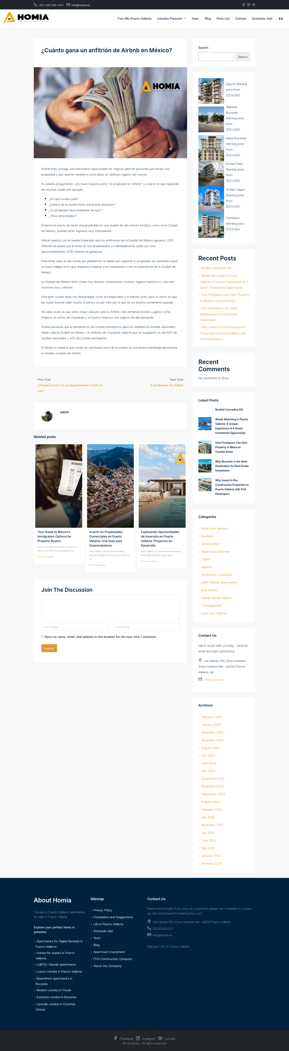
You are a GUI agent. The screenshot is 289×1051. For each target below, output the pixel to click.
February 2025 (211, 716)
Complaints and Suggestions (113, 916)
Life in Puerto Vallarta (108, 923)
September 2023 (213, 793)
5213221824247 (163, 928)
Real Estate (209, 589)
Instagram (146, 1038)
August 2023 (210, 801)
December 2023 (212, 778)
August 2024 (210, 747)
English (206, 558)
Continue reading (45, 556)
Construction (210, 543)
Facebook (124, 1038)
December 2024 (212, 732)
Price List (223, 18)
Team (195, 18)
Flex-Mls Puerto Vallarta (134, 18)
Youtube (166, 1038)
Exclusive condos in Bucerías (56, 996)
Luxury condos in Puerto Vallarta (59, 971)
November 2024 (212, 739)
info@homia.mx (214, 679)
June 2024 (208, 762)
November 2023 (212, 786)
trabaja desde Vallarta (216, 597)
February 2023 (211, 809)
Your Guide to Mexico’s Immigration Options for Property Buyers (54, 536)
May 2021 (208, 847)
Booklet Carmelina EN (216, 267)
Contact (241, 18)
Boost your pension (214, 528)
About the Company (107, 965)
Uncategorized (211, 605)
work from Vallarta (214, 612)
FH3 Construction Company (112, 958)
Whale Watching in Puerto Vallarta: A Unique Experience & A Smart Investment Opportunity (224, 281)
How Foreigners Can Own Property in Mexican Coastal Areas (231, 447)
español (206, 566)
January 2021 (210, 855)
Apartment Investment (109, 951)
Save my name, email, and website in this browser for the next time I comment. (101, 636)
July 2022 (208, 816)
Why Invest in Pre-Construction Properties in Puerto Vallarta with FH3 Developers (223, 332)
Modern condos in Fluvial (54, 989)
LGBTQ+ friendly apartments (56, 964)
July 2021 (207, 832)
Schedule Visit (262, 18)
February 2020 (211, 863)
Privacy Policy (102, 909)
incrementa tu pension (216, 574)
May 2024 (208, 770)
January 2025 (211, 724)
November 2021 (212, 824)
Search (203, 47)
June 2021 (208, 840)
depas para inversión (215, 551)
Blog (208, 18)
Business (207, 535)
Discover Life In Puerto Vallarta (168, 946)
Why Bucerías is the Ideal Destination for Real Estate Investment (218, 313)
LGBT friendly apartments (219, 582)
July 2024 (208, 755)
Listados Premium (169, 18)
